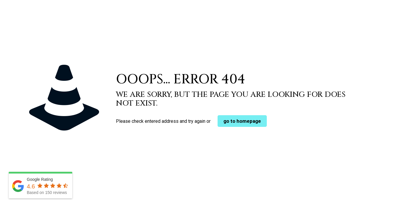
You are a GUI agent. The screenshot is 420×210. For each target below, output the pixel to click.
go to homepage (242, 121)
